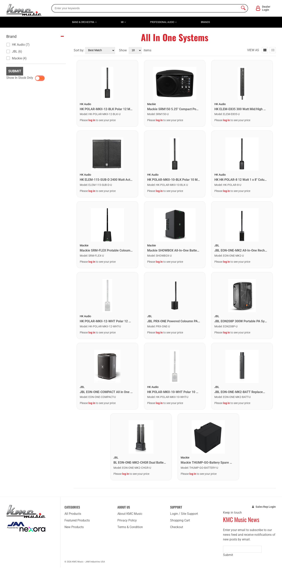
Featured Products (77, 520)
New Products (74, 527)
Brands (205, 22)
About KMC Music (129, 514)
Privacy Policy (127, 520)
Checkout (176, 527)
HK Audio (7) (18, 44)
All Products (72, 514)
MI (122, 22)
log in (91, 120)
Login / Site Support (184, 514)
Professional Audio (162, 22)
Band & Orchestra (83, 22)
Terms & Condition (130, 527)
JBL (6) (14, 51)
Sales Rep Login (266, 506)
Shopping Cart (180, 520)
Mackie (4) (16, 58)
